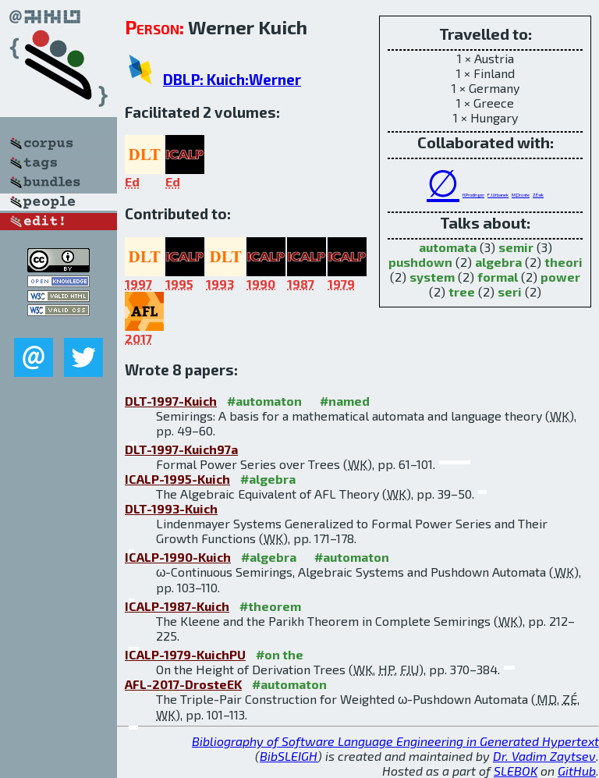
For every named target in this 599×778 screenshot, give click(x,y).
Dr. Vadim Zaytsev (544, 755)
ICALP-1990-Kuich (178, 556)
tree (461, 291)
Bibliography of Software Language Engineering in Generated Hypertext (395, 741)
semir (515, 247)
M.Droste (521, 194)
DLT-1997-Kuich (171, 400)
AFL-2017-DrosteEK (183, 684)
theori (563, 261)
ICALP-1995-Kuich (177, 478)
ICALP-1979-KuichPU (185, 654)
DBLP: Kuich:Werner (232, 79)
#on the (279, 654)
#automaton (264, 400)
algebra (498, 261)
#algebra (268, 478)
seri (510, 291)
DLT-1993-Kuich (171, 508)
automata (448, 247)
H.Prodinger (473, 194)
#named (345, 400)
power (560, 276)
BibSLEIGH (288, 755)
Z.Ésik (538, 194)
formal (497, 276)
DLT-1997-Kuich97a (181, 449)
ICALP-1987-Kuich (177, 606)
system (432, 276)
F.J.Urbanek (498, 194)
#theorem (270, 606)
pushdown (420, 261)
